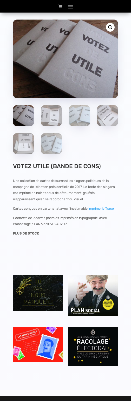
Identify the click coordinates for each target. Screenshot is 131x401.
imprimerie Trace (101, 209)
